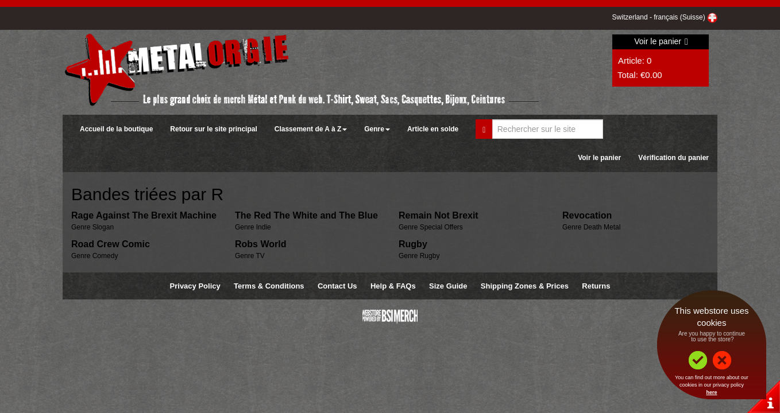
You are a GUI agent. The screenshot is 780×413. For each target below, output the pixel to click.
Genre (377, 129)
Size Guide (448, 286)
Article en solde (432, 129)
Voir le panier (661, 41)
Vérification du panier (673, 158)
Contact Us (337, 286)
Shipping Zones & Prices (525, 286)
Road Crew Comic (110, 244)
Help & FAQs (393, 286)
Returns (596, 286)
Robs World (260, 244)
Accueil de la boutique (116, 129)
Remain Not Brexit (438, 215)
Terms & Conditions (269, 286)
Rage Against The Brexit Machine (144, 215)
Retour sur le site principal (213, 129)
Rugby (413, 244)
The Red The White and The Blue (306, 215)
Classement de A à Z (311, 129)
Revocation (587, 215)
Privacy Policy (195, 286)
